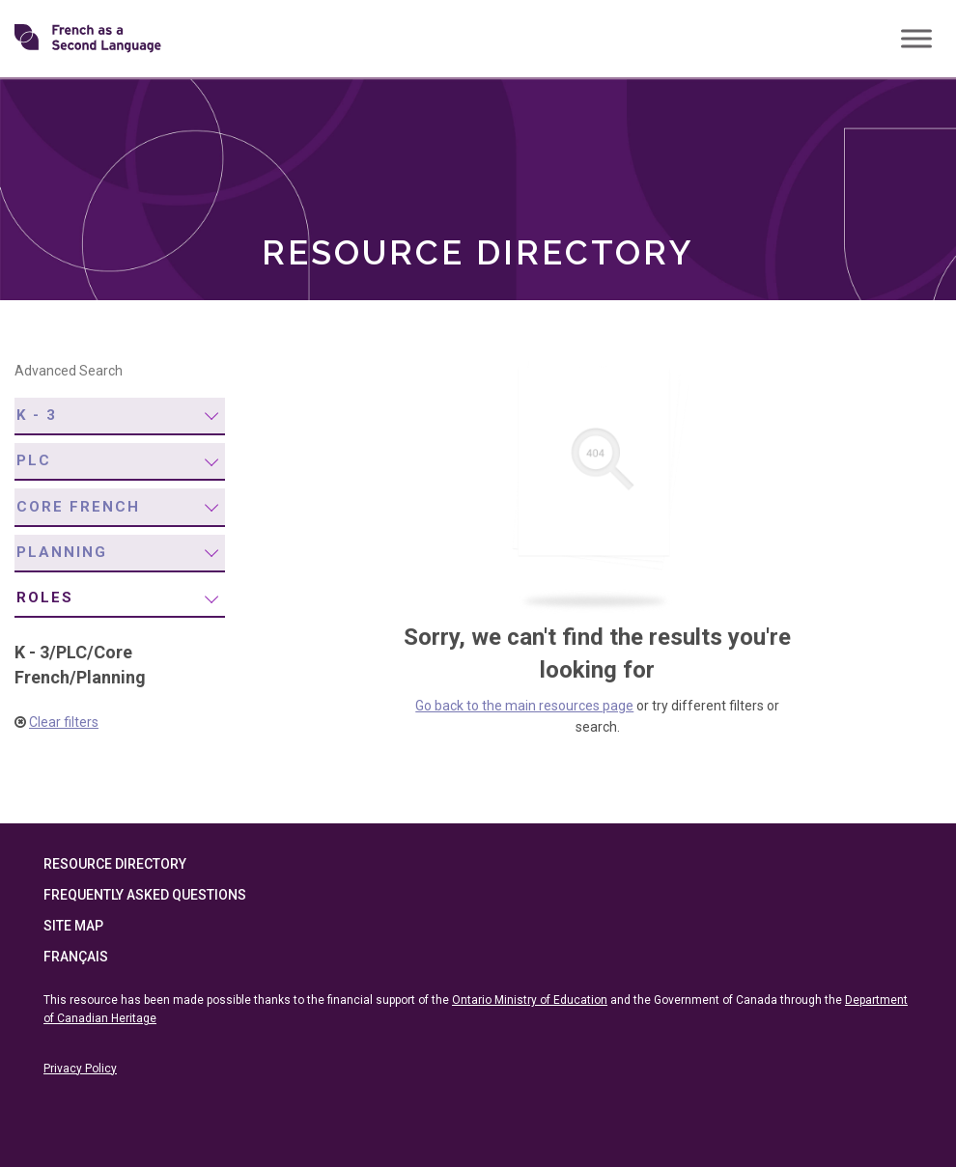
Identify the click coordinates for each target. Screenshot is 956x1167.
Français (75, 956)
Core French (78, 506)
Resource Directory (114, 864)
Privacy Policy (80, 1068)
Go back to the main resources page (524, 705)
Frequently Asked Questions (144, 895)
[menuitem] (119, 416)
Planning (61, 552)
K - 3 (36, 415)
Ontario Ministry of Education (529, 1000)
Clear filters (63, 722)
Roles (44, 597)
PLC (33, 460)
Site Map (73, 925)
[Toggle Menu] (916, 38)
